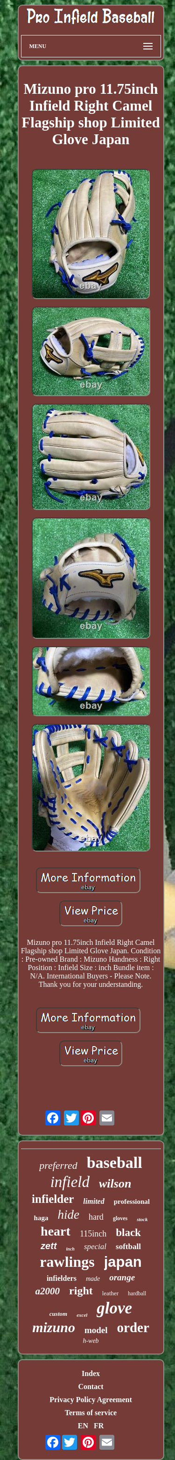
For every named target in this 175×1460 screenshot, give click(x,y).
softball (128, 1246)
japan (123, 1262)
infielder (53, 1199)
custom (58, 1313)
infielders (62, 1278)
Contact (90, 1386)
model (96, 1330)
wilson (115, 1183)
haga (41, 1218)
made (93, 1278)
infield (70, 1182)
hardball (137, 1293)
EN (83, 1426)
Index (91, 1373)
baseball (114, 1162)
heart (55, 1231)
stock (142, 1219)
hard (96, 1217)
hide (68, 1215)
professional (132, 1201)
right (81, 1291)
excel (82, 1315)
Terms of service (91, 1413)
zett (48, 1246)
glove (114, 1308)
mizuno (53, 1327)
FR (99, 1426)
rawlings (67, 1261)
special (95, 1246)
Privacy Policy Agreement (90, 1400)
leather (110, 1293)
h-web (90, 1340)
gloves (120, 1218)
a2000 (47, 1291)
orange (122, 1277)
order (133, 1327)
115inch (93, 1233)
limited (93, 1201)
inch (70, 1248)
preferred (58, 1165)
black (128, 1232)
